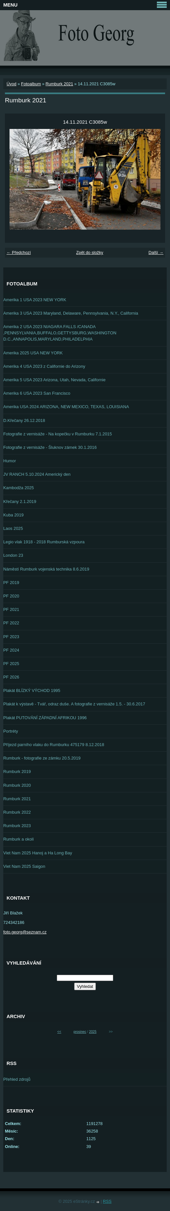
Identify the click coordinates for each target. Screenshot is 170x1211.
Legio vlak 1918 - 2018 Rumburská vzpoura (44, 541)
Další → (155, 252)
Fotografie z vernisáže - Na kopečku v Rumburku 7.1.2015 (57, 433)
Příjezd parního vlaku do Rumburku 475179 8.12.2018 (53, 744)
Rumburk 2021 (59, 83)
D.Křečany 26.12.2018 (24, 420)
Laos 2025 (13, 528)
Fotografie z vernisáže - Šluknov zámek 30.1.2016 (50, 447)
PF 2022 (11, 622)
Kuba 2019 (13, 514)
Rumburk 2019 (17, 771)
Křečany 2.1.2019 (19, 501)
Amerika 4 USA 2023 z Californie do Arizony (44, 366)
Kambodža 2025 (18, 487)
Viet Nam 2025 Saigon (24, 866)
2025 (92, 1032)
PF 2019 (11, 582)
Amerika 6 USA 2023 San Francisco (36, 393)
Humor (9, 460)
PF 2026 (11, 677)
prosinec (80, 1032)
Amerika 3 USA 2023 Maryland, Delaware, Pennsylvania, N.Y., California (70, 313)
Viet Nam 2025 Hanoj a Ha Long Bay (37, 852)
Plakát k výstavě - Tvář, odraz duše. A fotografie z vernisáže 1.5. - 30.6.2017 (74, 703)
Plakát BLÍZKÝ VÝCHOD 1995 (31, 690)
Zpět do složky (89, 252)
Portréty (10, 731)
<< (59, 1032)
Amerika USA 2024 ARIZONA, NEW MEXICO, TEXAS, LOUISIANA (66, 406)
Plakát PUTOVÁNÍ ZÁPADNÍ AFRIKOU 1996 (45, 717)
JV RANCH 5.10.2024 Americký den (37, 474)
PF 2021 (11, 609)
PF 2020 (11, 596)
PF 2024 (11, 650)
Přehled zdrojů (17, 1079)
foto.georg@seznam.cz (25, 931)
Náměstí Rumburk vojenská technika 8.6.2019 (46, 569)
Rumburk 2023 (17, 825)
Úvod (11, 83)
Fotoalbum (31, 83)
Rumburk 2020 (17, 785)
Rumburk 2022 (17, 812)
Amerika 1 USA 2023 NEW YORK (34, 299)
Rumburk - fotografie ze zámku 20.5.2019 (41, 758)
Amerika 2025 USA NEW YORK (33, 352)
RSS (107, 1201)
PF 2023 (11, 636)
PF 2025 (11, 663)
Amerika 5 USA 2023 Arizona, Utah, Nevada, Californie (54, 379)
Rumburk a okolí (18, 839)
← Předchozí (19, 252)
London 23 (13, 555)
